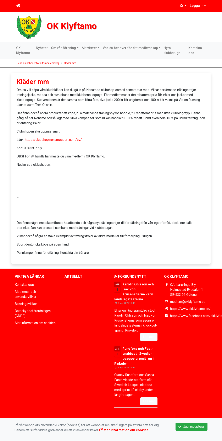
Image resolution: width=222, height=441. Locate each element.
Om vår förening (63, 48)
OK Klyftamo (72, 26)
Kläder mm (70, 63)
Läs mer (149, 337)
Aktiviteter (89, 48)
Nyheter (42, 48)
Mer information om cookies (35, 323)
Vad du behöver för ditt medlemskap (130, 48)
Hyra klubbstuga (172, 50)
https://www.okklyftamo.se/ (190, 309)
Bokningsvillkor (26, 304)
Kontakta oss (195, 50)
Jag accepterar (191, 427)
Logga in (196, 6)
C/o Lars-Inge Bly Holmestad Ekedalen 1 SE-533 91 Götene (186, 290)
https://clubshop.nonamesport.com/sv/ (53, 140)
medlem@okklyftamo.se (187, 302)
